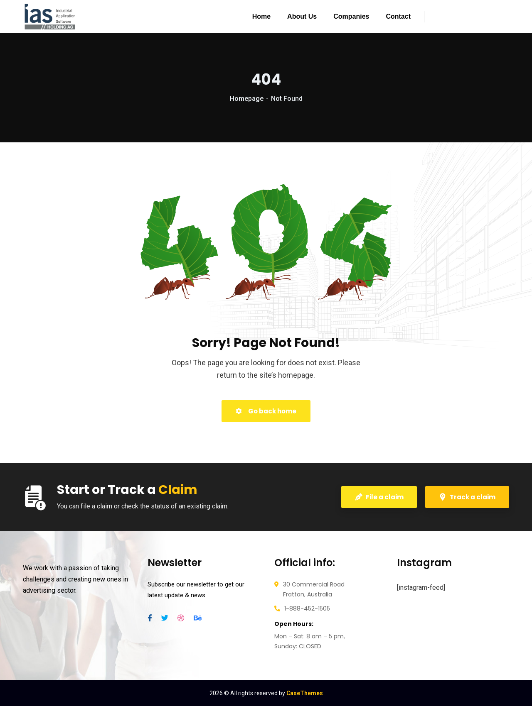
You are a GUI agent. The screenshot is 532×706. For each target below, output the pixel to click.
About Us (302, 16)
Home (261, 16)
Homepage (247, 99)
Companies (351, 16)
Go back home (266, 411)
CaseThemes (304, 693)
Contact (398, 16)
